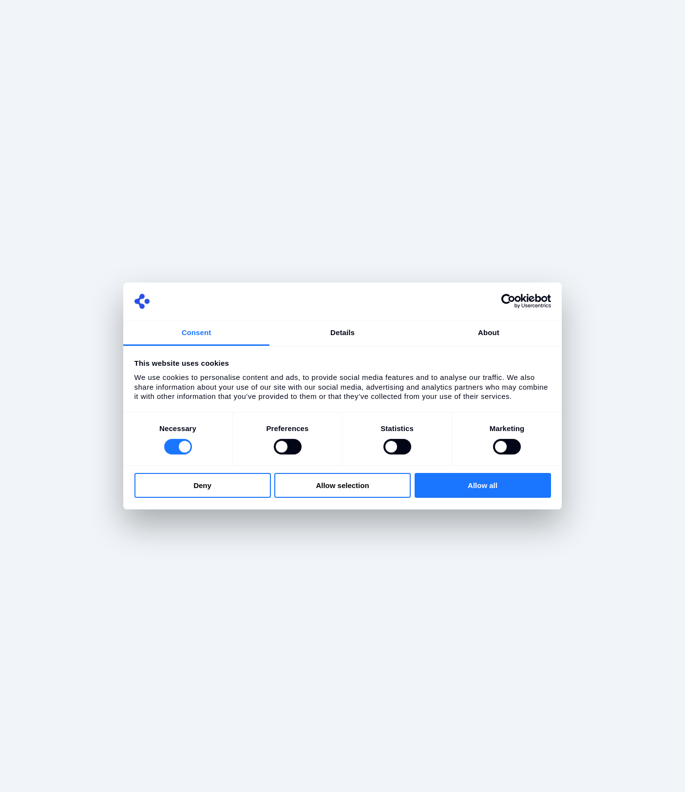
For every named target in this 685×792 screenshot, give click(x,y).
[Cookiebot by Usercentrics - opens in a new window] (508, 301)
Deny (202, 485)
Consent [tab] (196, 332)
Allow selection (342, 485)
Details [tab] (342, 332)
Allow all (482, 485)
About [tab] (488, 332)
